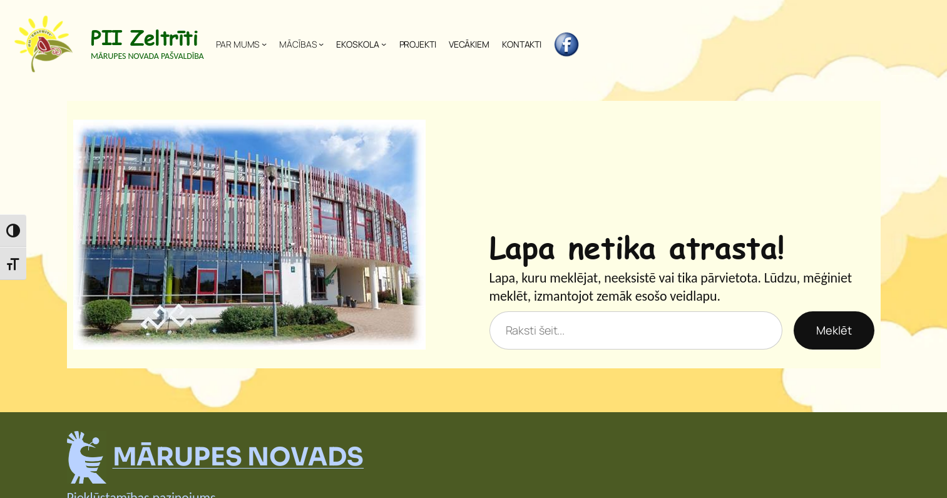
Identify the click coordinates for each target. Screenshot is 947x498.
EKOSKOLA (357, 44)
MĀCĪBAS (297, 44)
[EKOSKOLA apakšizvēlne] (383, 43)
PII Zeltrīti (144, 37)
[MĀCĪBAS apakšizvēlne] (321, 43)
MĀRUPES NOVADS (238, 457)
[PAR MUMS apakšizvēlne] (264, 43)
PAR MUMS (237, 44)
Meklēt (834, 330)
